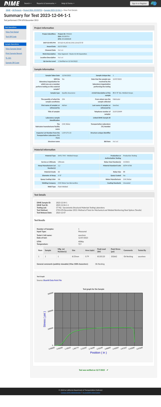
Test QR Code (11, 36)
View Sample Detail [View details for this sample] (13, 49)
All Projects (16, 10)
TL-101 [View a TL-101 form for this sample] (8, 58)
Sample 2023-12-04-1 (53, 10)
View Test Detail (12, 32)
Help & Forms (68, 3)
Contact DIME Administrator (71, 393)
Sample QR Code (12, 62)
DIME (8, 10)
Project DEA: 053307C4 (32, 10)
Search (27, 3)
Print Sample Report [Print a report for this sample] (14, 53)
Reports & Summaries (46, 3)
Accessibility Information (91, 393)
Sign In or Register (139, 3)
